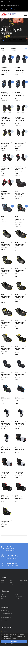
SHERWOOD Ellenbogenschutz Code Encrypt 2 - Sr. (5, 94)
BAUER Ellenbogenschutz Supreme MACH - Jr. (5, 322)
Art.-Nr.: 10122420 (19, 97)
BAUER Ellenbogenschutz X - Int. (19, 374)
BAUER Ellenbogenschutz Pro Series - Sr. (19, 193)
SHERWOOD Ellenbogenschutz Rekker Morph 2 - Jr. (19, 143)
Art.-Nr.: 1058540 (4, 221)
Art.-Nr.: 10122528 (19, 171)
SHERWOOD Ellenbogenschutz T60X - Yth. (5, 193)
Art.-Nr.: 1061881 (18, 326)
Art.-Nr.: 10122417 (4, 72)
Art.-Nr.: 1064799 (18, 475)
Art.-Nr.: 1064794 (4, 426)
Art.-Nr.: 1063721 (18, 377)
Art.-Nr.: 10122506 (4, 121)
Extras (11, 582)
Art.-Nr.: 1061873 (4, 247)
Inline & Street (4, 584)
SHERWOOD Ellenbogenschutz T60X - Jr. (19, 168)
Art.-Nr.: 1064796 (4, 451)
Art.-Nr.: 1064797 (18, 451)
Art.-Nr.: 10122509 (19, 146)
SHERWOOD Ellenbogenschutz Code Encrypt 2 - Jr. (19, 94)
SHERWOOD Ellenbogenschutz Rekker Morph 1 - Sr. (5, 119)
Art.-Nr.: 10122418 (19, 72)
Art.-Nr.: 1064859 (4, 500)
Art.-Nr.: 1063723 (18, 401)
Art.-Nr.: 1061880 (4, 325)
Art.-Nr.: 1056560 (18, 196)
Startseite (5, 39)
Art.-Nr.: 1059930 (18, 222)
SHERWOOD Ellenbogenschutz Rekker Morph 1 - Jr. (19, 119)
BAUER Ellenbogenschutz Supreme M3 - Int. (19, 296)
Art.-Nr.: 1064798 (4, 475)
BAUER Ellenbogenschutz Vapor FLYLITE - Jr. (5, 448)
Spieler (10, 39)
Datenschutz (3, 598)
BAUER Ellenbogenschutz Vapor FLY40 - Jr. (5, 521)
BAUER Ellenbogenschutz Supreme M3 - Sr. (5, 270)
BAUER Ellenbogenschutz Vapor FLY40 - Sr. (5, 497)
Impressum (3, 596)
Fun (11, 580)
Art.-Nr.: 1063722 (4, 401)
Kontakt (13, 5)
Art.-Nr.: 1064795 (18, 426)
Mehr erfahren (12, 638)
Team (8, 5)
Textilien (12, 584)
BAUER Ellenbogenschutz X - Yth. (19, 399)
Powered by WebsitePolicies (7, 644)
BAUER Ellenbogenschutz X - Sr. (5, 218)
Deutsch (8, 1)
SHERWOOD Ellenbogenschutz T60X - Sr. (5, 168)
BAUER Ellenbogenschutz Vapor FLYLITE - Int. (19, 423)
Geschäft (3, 5)
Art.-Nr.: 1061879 (18, 299)
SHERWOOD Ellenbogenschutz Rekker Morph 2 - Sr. (5, 143)
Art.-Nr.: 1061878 (4, 300)
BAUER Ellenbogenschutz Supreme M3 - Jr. (5, 348)
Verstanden (14, 641)
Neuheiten (22, 582)
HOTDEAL (22, 584)
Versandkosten (18, 598)
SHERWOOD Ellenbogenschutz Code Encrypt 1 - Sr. (5, 69)
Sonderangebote (23, 580)
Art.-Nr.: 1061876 (18, 274)
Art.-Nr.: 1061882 (4, 351)
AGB (2, 594)
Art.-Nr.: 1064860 (18, 500)
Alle (3, 50)
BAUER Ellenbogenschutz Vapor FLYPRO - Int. (5, 472)
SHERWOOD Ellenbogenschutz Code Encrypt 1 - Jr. (19, 69)
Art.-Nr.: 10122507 (19, 121)
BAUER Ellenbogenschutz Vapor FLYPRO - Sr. (19, 448)
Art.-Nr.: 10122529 (4, 196)
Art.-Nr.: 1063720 (4, 377)
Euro (2, 1)
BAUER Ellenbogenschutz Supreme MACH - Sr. (5, 244)
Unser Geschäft (18, 596)
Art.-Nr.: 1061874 (18, 248)
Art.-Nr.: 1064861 (4, 524)
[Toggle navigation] (25, 15)
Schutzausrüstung (17, 39)
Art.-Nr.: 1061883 (18, 352)
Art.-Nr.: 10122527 (4, 171)
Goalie (2, 582)
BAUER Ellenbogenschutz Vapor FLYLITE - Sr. (5, 423)
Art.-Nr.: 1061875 (4, 273)
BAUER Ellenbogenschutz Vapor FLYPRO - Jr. (19, 472)
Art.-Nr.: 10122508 (4, 146)
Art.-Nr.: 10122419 (4, 97)
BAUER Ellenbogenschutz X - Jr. (5, 399)
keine (13, 50)
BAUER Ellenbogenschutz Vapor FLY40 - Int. (19, 497)
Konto (17, 5)
